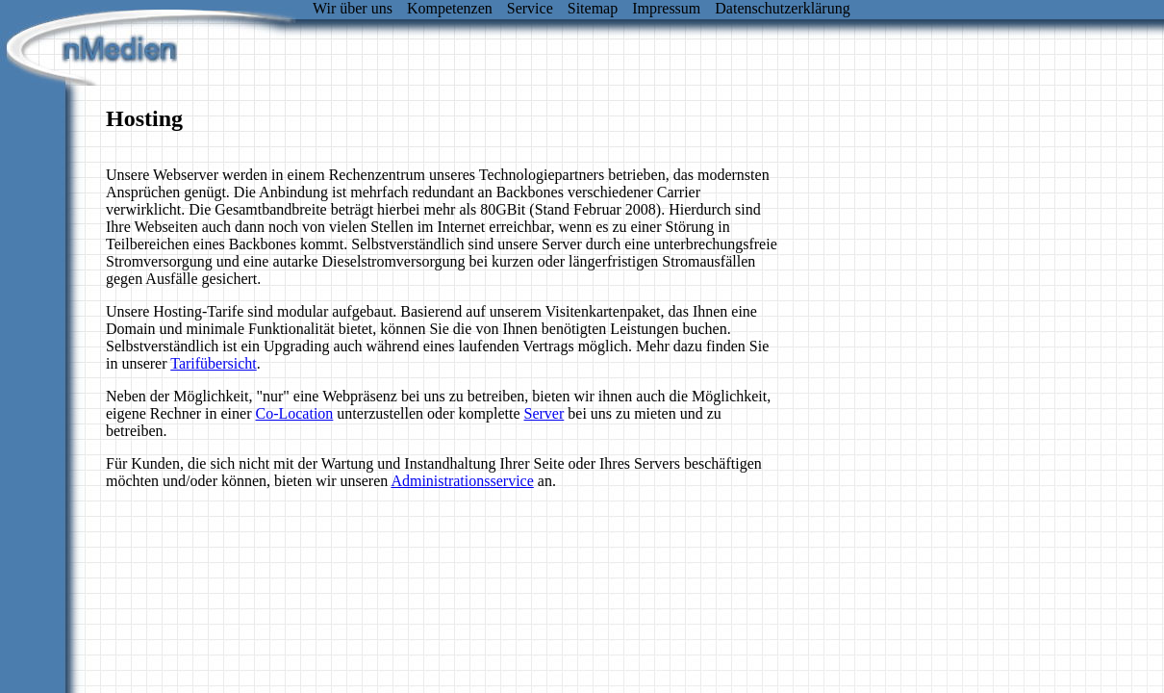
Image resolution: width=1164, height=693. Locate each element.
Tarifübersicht (213, 363)
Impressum (666, 8)
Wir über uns (352, 8)
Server (544, 413)
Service (530, 8)
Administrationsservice (462, 481)
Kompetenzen (450, 8)
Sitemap (593, 8)
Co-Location (294, 413)
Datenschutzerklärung (782, 8)
